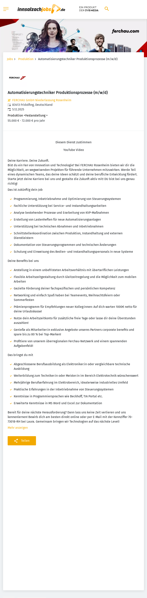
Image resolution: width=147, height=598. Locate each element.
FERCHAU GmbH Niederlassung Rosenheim (41, 100)
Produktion (25, 59)
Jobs (10, 59)
